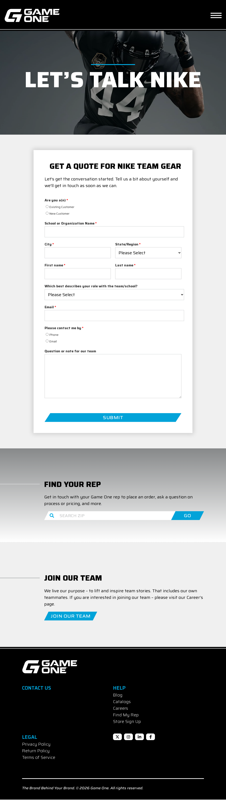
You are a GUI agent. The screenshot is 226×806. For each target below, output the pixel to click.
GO (187, 522)
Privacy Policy (36, 750)
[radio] (78, 213)
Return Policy (36, 757)
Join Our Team (71, 622)
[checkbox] (78, 216)
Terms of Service (38, 763)
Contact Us (36, 694)
